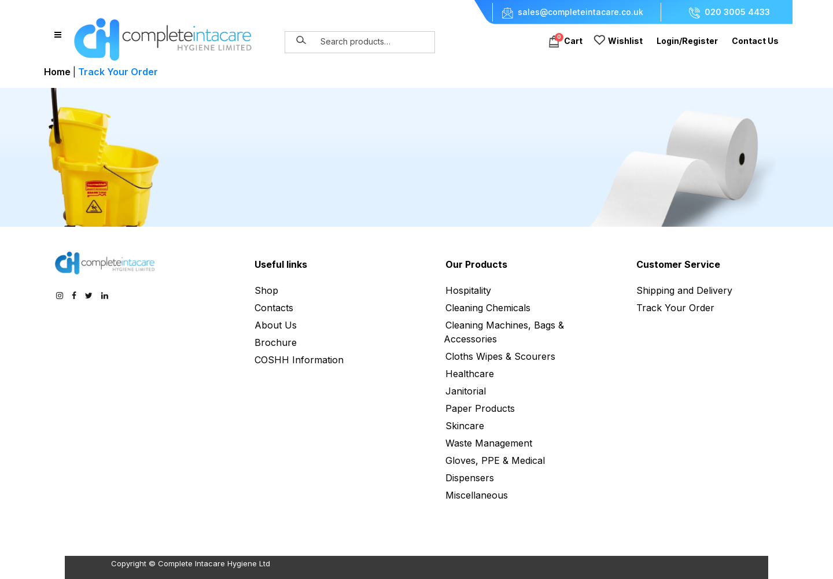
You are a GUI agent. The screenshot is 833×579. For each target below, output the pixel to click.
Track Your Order (675, 308)
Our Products (476, 264)
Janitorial (465, 391)
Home (57, 72)
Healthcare (469, 373)
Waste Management (488, 443)
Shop (266, 290)
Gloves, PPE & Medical (495, 460)
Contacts (274, 308)
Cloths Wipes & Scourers (500, 356)
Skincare (464, 426)
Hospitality (468, 290)
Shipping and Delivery (684, 290)
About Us (276, 325)
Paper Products (480, 408)
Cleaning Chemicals (487, 308)
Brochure (276, 342)
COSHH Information (299, 360)
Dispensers (469, 478)
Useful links (281, 264)
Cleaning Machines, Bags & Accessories (504, 332)
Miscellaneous (476, 495)
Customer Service (678, 264)
